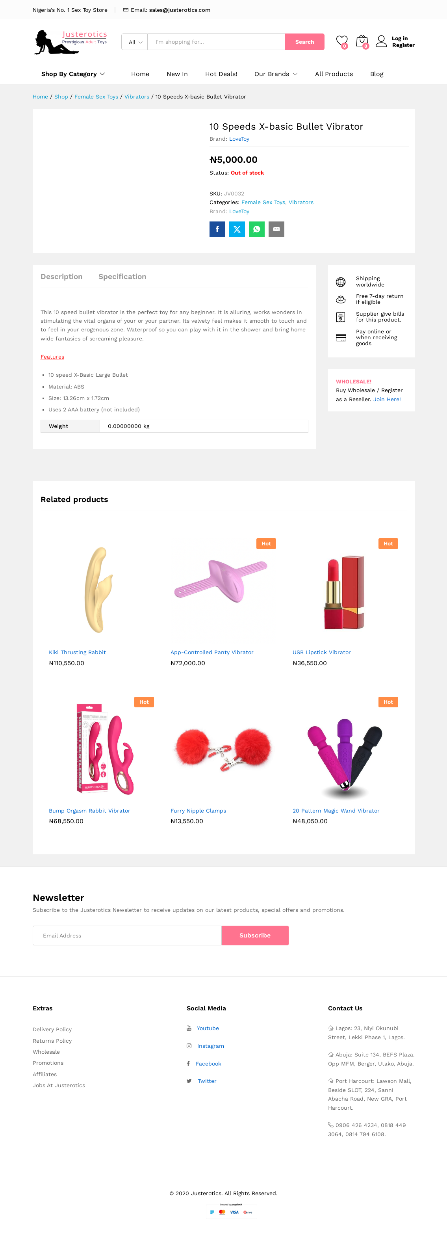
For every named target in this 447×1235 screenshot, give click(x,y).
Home (140, 74)
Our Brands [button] (271, 74)
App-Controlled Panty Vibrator (212, 652)
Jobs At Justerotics (59, 1085)
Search (304, 42)
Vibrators (301, 202)
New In (177, 74)
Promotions (48, 1063)
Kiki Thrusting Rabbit (77, 652)
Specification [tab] (122, 276)
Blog (377, 74)
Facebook (208, 1063)
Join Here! (387, 399)
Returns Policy (52, 1041)
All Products (334, 74)
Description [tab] (62, 276)
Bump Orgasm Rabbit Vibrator (89, 810)
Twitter (207, 1081)
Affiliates (45, 1074)
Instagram (210, 1046)
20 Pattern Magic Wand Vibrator (336, 810)
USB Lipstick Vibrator (322, 652)
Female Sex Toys (263, 202)
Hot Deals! (221, 74)
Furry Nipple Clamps (198, 810)
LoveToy (239, 139)
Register (403, 45)
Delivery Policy (52, 1029)
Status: (219, 172)
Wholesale (46, 1052)
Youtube (208, 1028)
